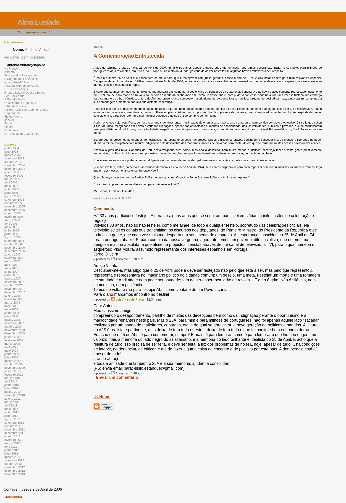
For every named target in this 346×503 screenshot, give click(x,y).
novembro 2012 (14, 467)
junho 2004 (11, 148)
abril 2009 (10, 347)
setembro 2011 (14, 422)
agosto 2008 (12, 319)
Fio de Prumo (13, 116)
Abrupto (9, 72)
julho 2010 (11, 388)
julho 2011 (11, 415)
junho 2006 (11, 230)
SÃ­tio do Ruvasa (15, 106)
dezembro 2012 (14, 470)
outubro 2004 (13, 162)
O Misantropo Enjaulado (20, 103)
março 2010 (12, 378)
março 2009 (12, 343)
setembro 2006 (14, 240)
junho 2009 (11, 354)
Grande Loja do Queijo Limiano (24, 92)
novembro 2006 (14, 247)
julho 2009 (11, 357)
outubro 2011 (13, 426)
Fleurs (8, 127)
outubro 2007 (13, 285)
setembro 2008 (14, 323)
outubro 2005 (13, 203)
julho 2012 (11, 453)
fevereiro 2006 (13, 216)
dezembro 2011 (14, 433)
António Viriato (37, 49)
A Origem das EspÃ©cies (21, 79)
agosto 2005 (12, 196)
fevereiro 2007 (13, 258)
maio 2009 (11, 350)
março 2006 (12, 220)
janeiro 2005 (12, 172)
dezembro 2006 (14, 251)
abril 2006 (10, 223)
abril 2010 (10, 381)
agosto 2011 (12, 419)
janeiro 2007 (12, 254)
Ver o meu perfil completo (24, 57)
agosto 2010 (12, 391)
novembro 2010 (14, 395)
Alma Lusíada (38, 22)
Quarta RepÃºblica (16, 82)
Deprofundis (12, 113)
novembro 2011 (14, 429)
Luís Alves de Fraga (129, 299)
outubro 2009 (13, 364)
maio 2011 (11, 409)
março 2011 (12, 402)
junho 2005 (11, 189)
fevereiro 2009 (13, 340)
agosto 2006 (12, 237)
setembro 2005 (14, 199)
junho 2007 (11, 271)
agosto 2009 (12, 361)
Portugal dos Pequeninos (20, 75)
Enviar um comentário (117, 377)
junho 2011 (11, 412)
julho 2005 (11, 192)
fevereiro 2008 (13, 299)
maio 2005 (11, 186)
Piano (8, 123)
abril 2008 (10, 306)
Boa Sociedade (14, 96)
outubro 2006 (13, 244)
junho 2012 (11, 450)
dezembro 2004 (14, 168)
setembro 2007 (14, 282)
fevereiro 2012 (13, 439)
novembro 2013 (14, 474)
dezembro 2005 (14, 210)
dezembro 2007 (14, 292)
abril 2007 (10, 264)
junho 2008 (11, 313)
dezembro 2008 (14, 333)
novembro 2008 (14, 330)
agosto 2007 (12, 278)
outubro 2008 (13, 326)
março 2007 (12, 261)
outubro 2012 (13, 463)
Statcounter (13, 497)
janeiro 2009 (12, 337)
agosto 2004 (12, 155)
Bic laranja (11, 130)
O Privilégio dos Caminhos (21, 133)
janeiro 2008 (12, 295)
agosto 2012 (12, 457)
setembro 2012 (14, 460)
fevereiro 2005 (13, 175)
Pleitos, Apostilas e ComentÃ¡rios (26, 109)
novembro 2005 (14, 206)
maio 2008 (11, 309)
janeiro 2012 (12, 436)
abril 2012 (10, 446)
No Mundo (11, 68)
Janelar (9, 120)
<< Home (101, 396)
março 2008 (12, 302)
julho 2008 (11, 316)
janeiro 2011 (12, 398)
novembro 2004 (14, 165)
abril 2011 (10, 405)
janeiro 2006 (12, 213)
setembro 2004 (14, 158)
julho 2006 (11, 234)
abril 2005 (10, 182)
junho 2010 (11, 385)
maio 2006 (11, 227)
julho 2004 (11, 151)
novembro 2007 (14, 289)
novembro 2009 (14, 367)
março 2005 (12, 179)
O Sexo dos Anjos (16, 89)
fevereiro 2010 (13, 374)
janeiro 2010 (12, 371)
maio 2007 (11, 268)
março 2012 (12, 443)
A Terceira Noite (14, 99)
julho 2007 (11, 275)
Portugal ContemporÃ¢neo (21, 85)
